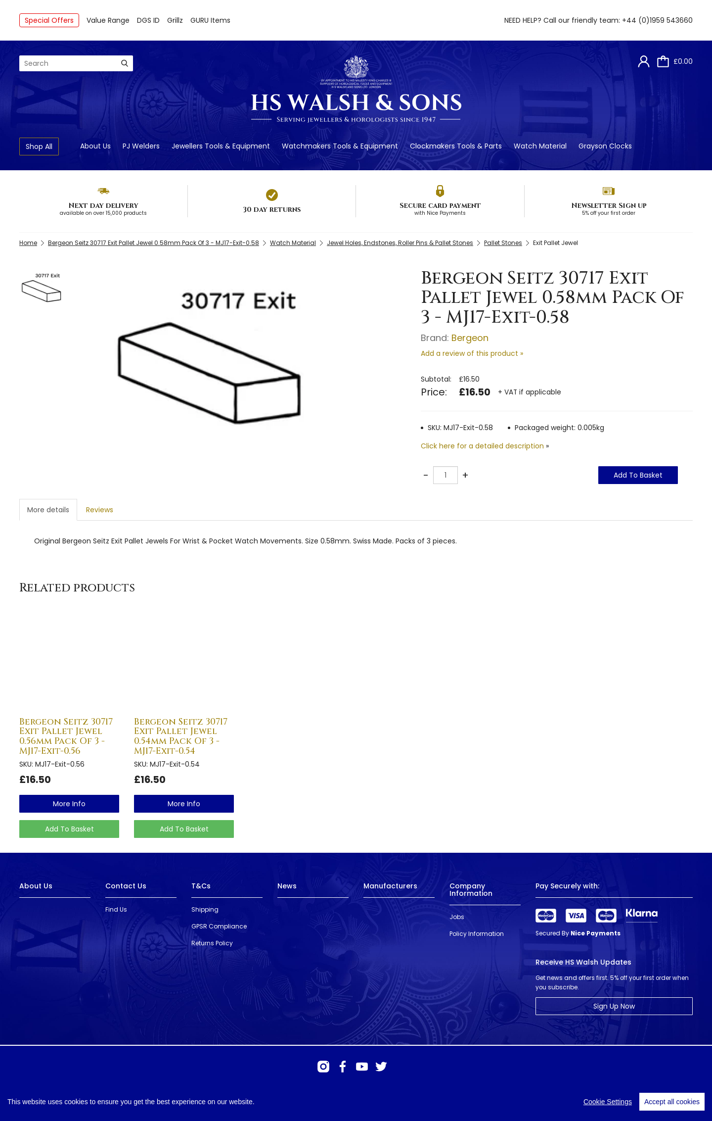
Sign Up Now (614, 1006)
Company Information (470, 889)
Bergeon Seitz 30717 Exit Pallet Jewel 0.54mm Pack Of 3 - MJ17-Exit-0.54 (180, 736)
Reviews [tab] (99, 510)
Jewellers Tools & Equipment (221, 146)
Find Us (116, 909)
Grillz (175, 20)
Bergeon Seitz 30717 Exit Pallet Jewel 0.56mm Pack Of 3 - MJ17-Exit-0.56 (66, 736)
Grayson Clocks (605, 146)
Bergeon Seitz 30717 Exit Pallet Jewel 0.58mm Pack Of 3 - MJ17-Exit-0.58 (153, 243)
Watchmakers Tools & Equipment (340, 146)
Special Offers (49, 20)
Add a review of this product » (472, 353)
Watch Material (540, 146)
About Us (95, 146)
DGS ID (148, 20)
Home (28, 243)
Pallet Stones (503, 243)
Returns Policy (212, 943)
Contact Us (125, 886)
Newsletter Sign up (609, 205)
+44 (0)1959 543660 (657, 20)
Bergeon (470, 338)
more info (69, 804)
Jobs (456, 917)
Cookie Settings (607, 1102)
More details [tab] (48, 510)
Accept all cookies (672, 1102)
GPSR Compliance (219, 926)
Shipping (205, 909)
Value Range (108, 20)
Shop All (39, 146)
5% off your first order (608, 213)
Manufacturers (390, 886)
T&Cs (201, 886)
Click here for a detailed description (482, 446)
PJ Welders (141, 146)
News (287, 886)
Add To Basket (638, 475)
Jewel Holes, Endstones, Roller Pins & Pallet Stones (400, 243)
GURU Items (210, 20)
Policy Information (476, 933)
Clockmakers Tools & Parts (456, 146)
